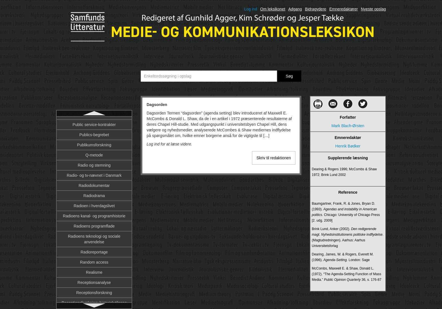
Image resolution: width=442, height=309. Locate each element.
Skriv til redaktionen (274, 158)
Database (94, 142)
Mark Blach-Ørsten (348, 125)
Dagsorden (94, 122)
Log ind (250, 9)
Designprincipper (94, 223)
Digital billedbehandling (94, 284)
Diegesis (94, 244)
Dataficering (94, 152)
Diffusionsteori (94, 254)
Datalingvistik (94, 162)
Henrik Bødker (347, 146)
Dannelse (94, 132)
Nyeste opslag (373, 9)
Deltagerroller (94, 193)
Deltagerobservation (94, 183)
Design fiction (94, 213)
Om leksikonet (272, 9)
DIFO (94, 264)
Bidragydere (315, 9)
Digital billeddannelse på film (94, 294)
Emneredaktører (343, 9)
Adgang (295, 9)
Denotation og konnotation (94, 203)
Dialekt (94, 233)
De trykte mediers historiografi (94, 173)
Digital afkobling (94, 274)
